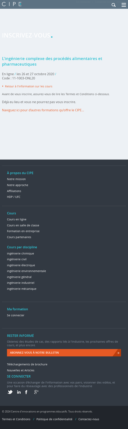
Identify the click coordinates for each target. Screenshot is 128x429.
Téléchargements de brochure (27, 364)
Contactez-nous (88, 419)
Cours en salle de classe (23, 225)
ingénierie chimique (20, 253)
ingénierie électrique (21, 265)
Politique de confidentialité (54, 419)
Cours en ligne (16, 219)
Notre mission (16, 179)
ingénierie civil (17, 259)
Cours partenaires (19, 237)
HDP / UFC (13, 197)
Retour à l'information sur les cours (28, 86)
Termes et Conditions (16, 419)
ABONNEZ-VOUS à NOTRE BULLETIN (34, 352)
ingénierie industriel (20, 283)
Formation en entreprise (23, 231)
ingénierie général (19, 277)
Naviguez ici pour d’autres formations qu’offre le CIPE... (43, 110)
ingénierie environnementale (26, 271)
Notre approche (17, 185)
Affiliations (14, 191)
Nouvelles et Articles (20, 370)
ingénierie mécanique (21, 289)
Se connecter (15, 315)
